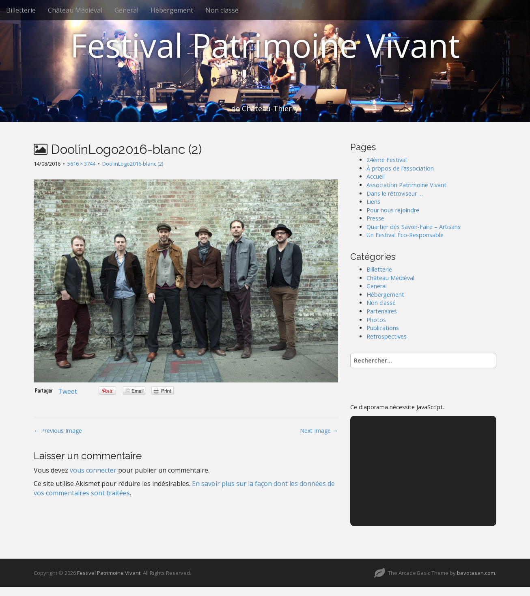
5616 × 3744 (81, 163)
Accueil (375, 176)
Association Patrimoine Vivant (406, 185)
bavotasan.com (476, 573)
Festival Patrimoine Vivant (265, 45)
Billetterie (21, 10)
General (126, 10)
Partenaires (381, 311)
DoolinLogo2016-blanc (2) (132, 163)
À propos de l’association (400, 168)
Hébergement (172, 10)
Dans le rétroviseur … (394, 193)
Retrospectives (386, 336)
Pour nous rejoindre (392, 210)
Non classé (222, 10)
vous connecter (93, 470)
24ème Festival (386, 160)
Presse (375, 218)
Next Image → (319, 430)
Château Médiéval (75, 10)
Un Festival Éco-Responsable (405, 235)
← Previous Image (58, 430)
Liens (373, 201)
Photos (376, 320)
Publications (382, 328)
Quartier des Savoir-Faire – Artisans (413, 227)
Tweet (67, 391)
